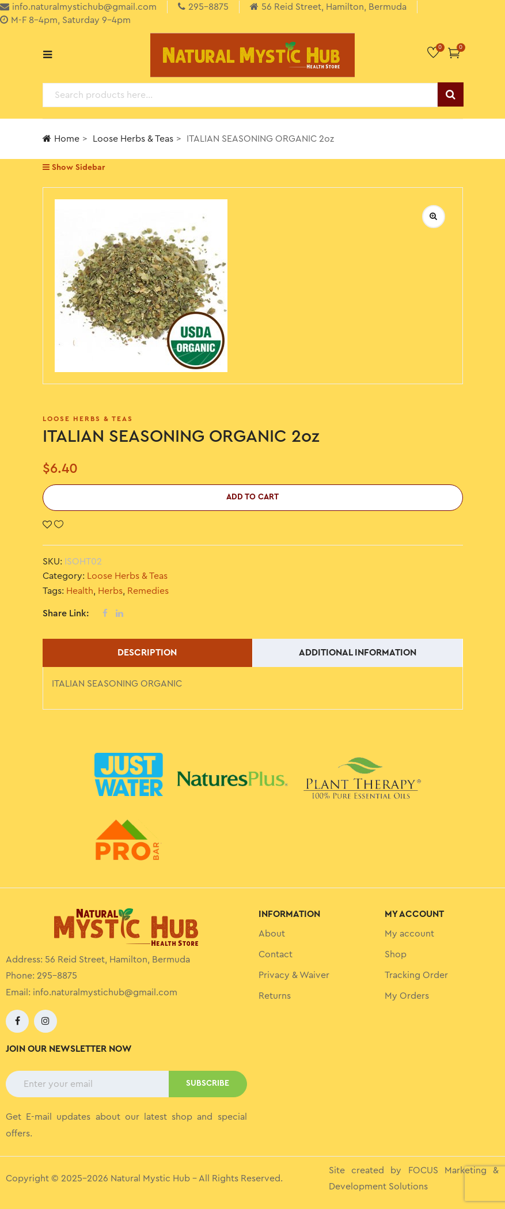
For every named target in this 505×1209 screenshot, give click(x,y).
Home (61, 138)
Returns (275, 995)
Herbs (110, 591)
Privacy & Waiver (294, 975)
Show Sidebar (74, 167)
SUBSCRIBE (207, 1083)
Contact (276, 954)
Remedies (148, 591)
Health (79, 591)
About (272, 933)
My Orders (407, 995)
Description (147, 652)
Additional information (357, 652)
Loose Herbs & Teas (133, 138)
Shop (396, 954)
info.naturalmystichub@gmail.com (105, 992)
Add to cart (252, 497)
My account (409, 933)
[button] (454, 52)
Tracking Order (416, 975)
